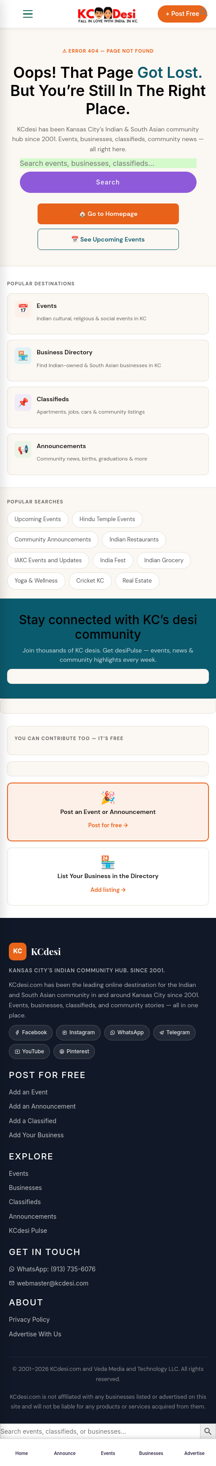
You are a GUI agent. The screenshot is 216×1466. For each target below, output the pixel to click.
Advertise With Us (35, 1334)
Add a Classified (33, 1120)
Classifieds (25, 1201)
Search (108, 182)
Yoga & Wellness (36, 580)
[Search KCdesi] (108, 163)
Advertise (194, 1453)
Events (18, 1173)
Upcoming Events (38, 519)
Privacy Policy (29, 1319)
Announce (65, 1453)
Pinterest (74, 1051)
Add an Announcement (42, 1106)
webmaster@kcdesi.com (48, 1283)
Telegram (174, 1032)
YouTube (29, 1051)
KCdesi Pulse (28, 1230)
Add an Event (28, 1092)
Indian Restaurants (134, 539)
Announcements (33, 1216)
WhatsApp (127, 1032)
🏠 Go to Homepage (108, 214)
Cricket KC (90, 580)
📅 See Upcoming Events (107, 239)
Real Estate (137, 580)
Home (21, 1453)
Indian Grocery (164, 560)
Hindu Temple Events (107, 519)
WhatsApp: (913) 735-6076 (52, 1269)
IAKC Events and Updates (48, 560)
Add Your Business (36, 1135)
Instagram (78, 1032)
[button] (204, 12)
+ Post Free (182, 13)
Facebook (31, 1032)
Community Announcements (53, 539)
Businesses (25, 1187)
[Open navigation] (28, 14)
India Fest (113, 560)
